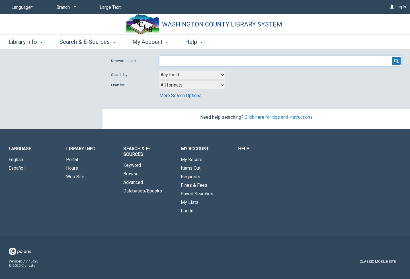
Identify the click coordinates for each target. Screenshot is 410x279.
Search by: (120, 75)
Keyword (132, 165)
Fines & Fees (194, 185)
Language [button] (20, 148)
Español (16, 168)
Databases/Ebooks (142, 191)
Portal (72, 159)
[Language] (21, 7)
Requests (190, 176)
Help (243, 148)
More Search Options (180, 95)
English (16, 159)
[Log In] (392, 7)
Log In (400, 7)
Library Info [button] (25, 41)
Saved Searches (197, 193)
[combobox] (192, 75)
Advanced (133, 182)
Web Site (75, 176)
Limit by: (118, 85)
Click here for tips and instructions (279, 117)
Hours (72, 168)
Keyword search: (125, 61)
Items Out (190, 168)
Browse (131, 174)
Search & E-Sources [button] (87, 41)
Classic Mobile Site (378, 261)
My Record (191, 159)
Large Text (110, 7)
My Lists (189, 202)
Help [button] (193, 41)
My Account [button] (150, 41)
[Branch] (65, 7)
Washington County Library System (222, 24)
